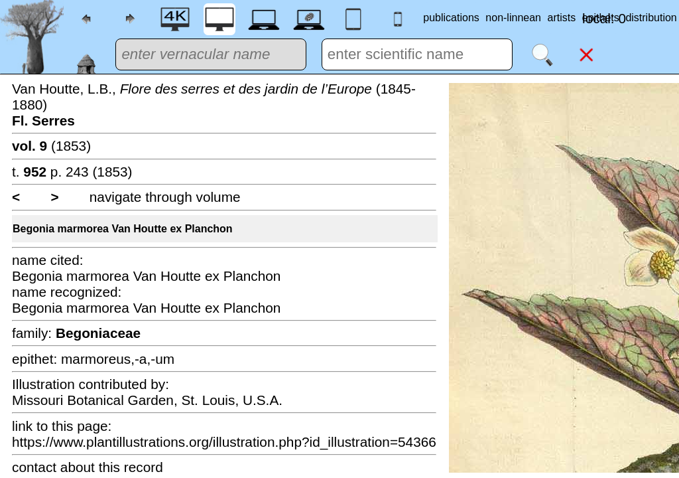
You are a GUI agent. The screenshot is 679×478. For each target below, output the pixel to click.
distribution (650, 17)
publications (451, 17)
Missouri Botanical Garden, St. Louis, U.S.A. (147, 400)
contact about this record (87, 467)
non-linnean (513, 17)
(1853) (51, 145)
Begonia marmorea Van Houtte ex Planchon (123, 228)
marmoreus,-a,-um (117, 358)
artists (562, 17)
